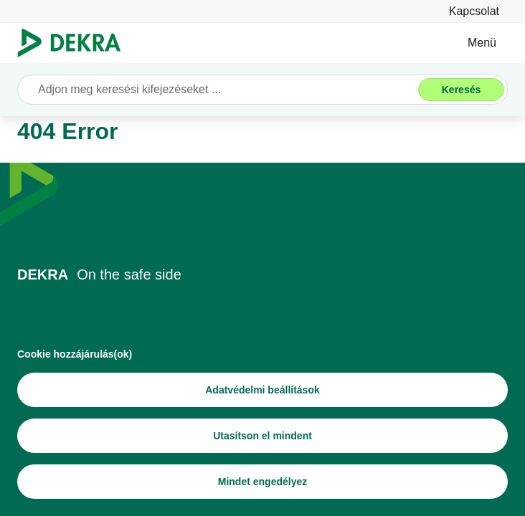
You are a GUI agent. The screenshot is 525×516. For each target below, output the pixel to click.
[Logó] (75, 43)
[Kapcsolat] (474, 11)
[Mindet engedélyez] (262, 481)
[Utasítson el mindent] (262, 436)
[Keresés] (461, 89)
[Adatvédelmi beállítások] (262, 390)
